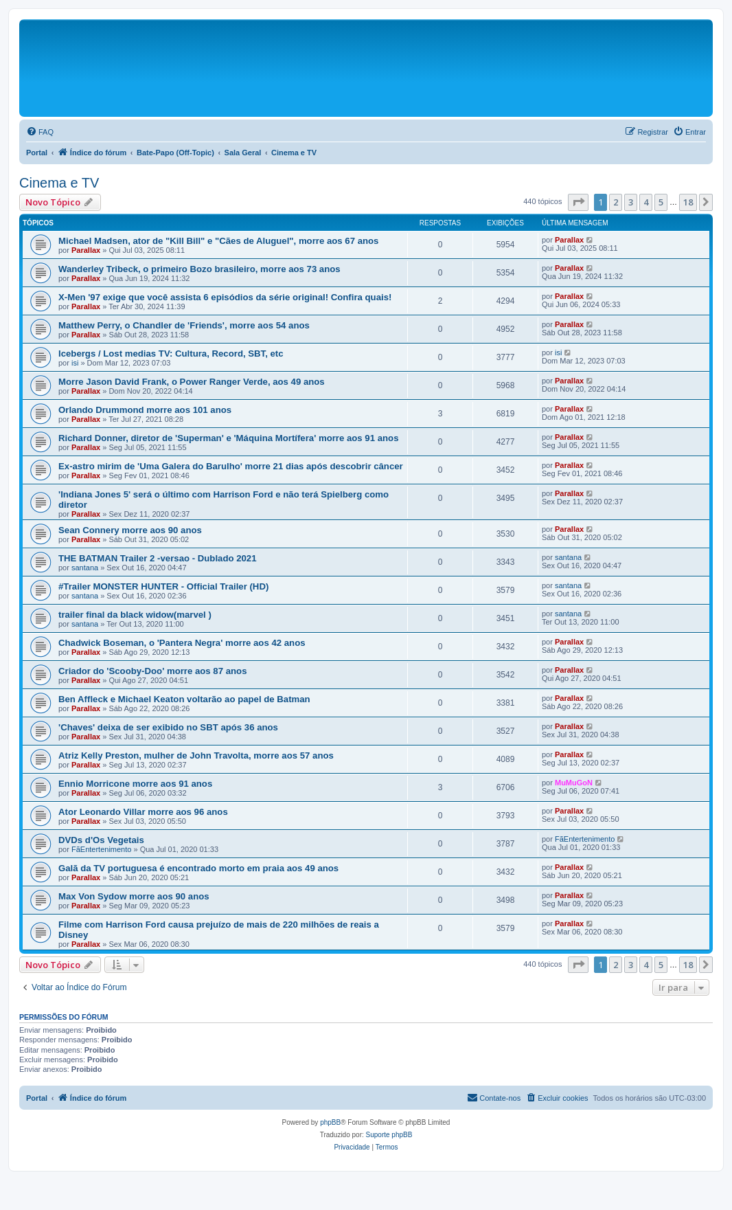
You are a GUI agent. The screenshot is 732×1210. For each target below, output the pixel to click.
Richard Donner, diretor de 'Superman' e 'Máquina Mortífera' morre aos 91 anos (228, 438)
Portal (36, 152)
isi (74, 363)
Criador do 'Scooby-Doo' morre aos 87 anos (152, 671)
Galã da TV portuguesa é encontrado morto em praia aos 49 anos (198, 868)
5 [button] (661, 202)
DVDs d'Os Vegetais (101, 840)
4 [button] (645, 202)
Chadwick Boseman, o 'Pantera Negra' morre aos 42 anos (182, 643)
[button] (578, 202)
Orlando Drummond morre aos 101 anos (144, 410)
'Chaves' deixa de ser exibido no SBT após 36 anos (168, 727)
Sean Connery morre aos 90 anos (130, 530)
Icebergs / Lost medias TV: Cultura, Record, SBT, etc (171, 353)
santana (84, 567)
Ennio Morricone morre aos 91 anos (135, 783)
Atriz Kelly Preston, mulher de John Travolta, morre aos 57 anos (196, 755)
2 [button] (615, 202)
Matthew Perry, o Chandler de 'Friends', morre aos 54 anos (184, 325)
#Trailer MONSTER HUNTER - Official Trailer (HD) (163, 586)
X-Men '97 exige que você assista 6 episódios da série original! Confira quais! (224, 297)
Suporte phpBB (389, 1135)
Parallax (85, 250)
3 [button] (630, 202)
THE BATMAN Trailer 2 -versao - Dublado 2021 (157, 558)
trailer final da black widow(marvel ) (134, 614)
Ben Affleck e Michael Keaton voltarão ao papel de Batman (184, 699)
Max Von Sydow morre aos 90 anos (133, 896)
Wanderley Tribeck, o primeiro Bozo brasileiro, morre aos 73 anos (199, 269)
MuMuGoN (574, 782)
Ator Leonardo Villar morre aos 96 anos (143, 812)
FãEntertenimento (101, 849)
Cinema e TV (59, 182)
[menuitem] (40, 132)
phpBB (330, 1122)
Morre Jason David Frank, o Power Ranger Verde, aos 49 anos (191, 382)
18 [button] (688, 202)
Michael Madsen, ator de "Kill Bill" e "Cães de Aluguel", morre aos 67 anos (218, 241)
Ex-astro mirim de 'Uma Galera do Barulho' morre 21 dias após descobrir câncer (230, 466)
